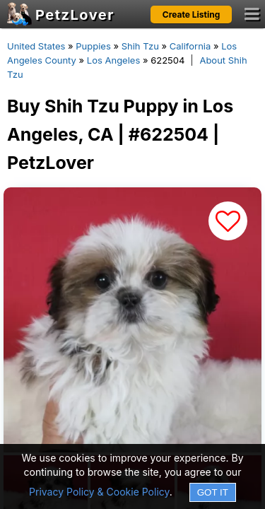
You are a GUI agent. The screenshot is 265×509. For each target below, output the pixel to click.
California (190, 46)
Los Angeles (113, 60)
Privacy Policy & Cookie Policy (99, 492)
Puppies (93, 46)
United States (36, 46)
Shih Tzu (140, 46)
